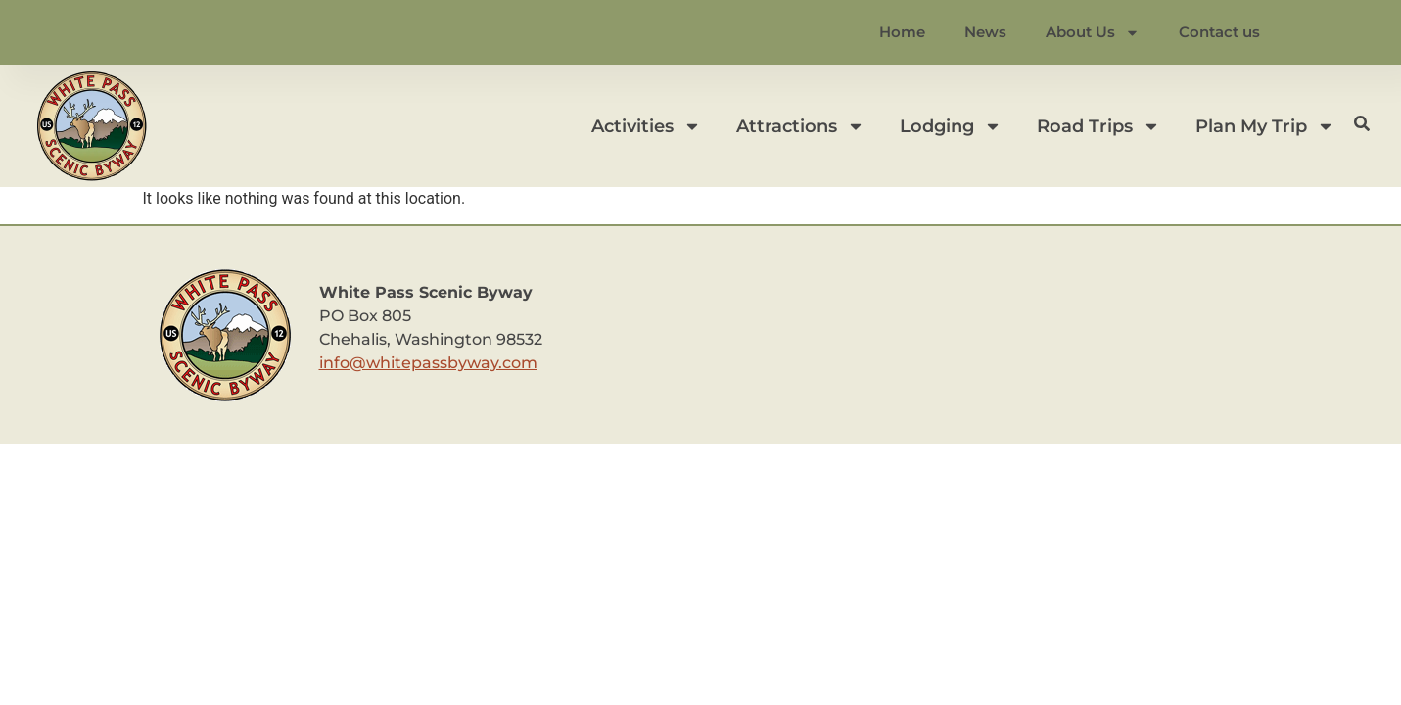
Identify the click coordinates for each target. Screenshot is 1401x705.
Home (902, 32)
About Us (1093, 33)
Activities (646, 126)
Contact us (1219, 32)
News (985, 32)
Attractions (800, 126)
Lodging (951, 126)
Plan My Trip (1264, 126)
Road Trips (1098, 126)
